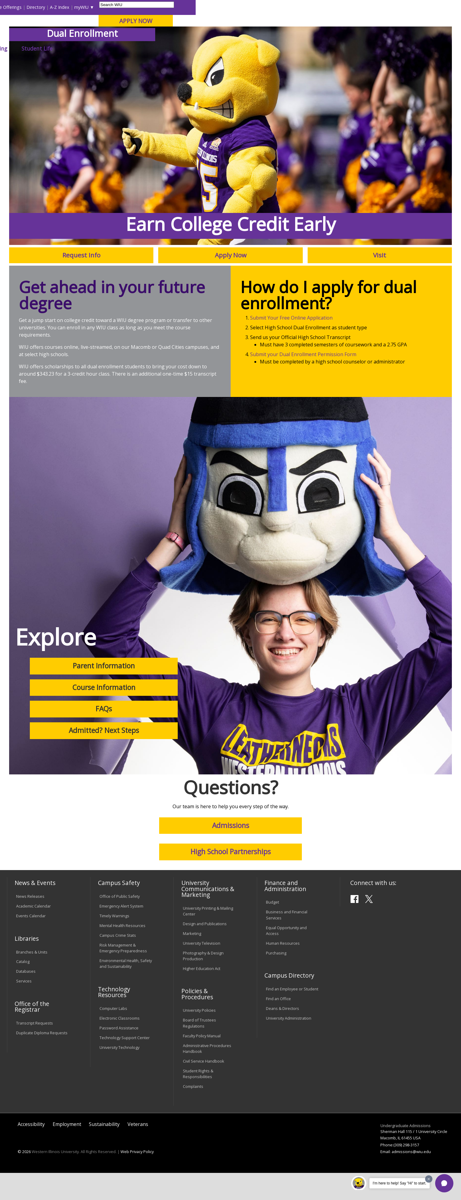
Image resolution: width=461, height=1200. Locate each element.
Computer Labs (113, 1036)
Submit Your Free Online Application (291, 345)
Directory (301, 7)
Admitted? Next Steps (104, 758)
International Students (93, 7)
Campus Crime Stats (118, 962)
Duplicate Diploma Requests (42, 1060)
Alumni (171, 48)
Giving (265, 48)
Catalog (23, 989)
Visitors (58, 7)
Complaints (193, 1113)
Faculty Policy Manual (202, 1063)
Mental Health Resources (122, 953)
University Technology (119, 1074)
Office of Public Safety (120, 923)
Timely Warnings (114, 943)
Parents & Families (28, 7)
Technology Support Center (125, 1064)
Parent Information (104, 693)
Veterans (137, 1151)
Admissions (133, 48)
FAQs (104, 736)
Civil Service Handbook (203, 1088)
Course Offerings (270, 7)
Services (24, 1008)
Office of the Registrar (32, 1034)
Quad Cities (148, 36)
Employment (67, 1151)
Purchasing (276, 980)
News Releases (30, 923)
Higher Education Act (201, 995)
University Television (201, 970)
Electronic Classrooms (120, 1045)
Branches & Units (31, 979)
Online (175, 36)
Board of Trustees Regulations (199, 1050)
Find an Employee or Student (292, 1016)
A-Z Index (325, 7)
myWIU (347, 7)
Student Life (302, 48)
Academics (91, 48)
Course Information (103, 714)
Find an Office (278, 1026)
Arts (200, 48)
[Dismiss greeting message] (428, 1179)
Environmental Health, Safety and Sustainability (126, 990)
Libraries (239, 7)
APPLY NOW (401, 21)
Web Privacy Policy (137, 1179)
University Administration (288, 1045)
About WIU (50, 48)
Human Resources (283, 970)
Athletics (231, 48)
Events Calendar (31, 943)
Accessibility (31, 1151)
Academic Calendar (33, 933)
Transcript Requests (34, 1050)
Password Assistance (119, 1055)
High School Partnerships (230, 879)
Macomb (119, 36)
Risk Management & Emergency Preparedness (123, 975)
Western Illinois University (98, 26)
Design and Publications (205, 951)
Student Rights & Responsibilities (198, 1100)
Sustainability (104, 1151)
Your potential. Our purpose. (70, 36)
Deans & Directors (282, 1036)
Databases (26, 998)
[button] (444, 1183)
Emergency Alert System (121, 933)
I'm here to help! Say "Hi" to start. (399, 1183)
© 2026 (24, 1179)
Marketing (192, 960)
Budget (272, 929)
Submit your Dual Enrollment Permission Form (303, 381)
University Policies (199, 1037)
